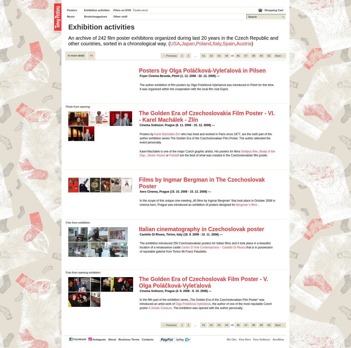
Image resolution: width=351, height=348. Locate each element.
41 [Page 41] (203, 55)
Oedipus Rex (249, 151)
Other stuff (120, 16)
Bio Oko (231, 339)
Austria (244, 43)
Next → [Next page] (279, 55)
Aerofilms (278, 339)
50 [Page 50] (268, 55)
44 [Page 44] (226, 55)
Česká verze (140, 10)
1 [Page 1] (182, 55)
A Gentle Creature (160, 308)
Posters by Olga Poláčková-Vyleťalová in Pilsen (202, 70)
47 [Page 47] (245, 55)
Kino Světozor (261, 339)
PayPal (175, 339)
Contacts (148, 339)
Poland (203, 43)
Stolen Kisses (156, 155)
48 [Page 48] (253, 55)
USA (175, 43)
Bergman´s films (246, 205)
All (91, 55)
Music (71, 16)
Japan (188, 43)
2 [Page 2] (188, 55)
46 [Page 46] (238, 55)
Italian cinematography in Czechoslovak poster (201, 229)
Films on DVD (122, 10)
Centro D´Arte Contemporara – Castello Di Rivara (213, 247)
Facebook (79, 339)
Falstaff (174, 155)
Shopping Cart (273, 10)
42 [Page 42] (211, 55)
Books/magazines (95, 16)
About (112, 339)
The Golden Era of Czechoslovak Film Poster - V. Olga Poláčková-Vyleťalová (203, 282)
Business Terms (128, 339)
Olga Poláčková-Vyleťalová (193, 304)
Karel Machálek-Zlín (167, 134)
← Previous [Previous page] (170, 55)
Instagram (99, 339)
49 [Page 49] (261, 55)
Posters (72, 10)
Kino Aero (245, 339)
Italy (217, 43)
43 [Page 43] (218, 55)
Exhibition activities (97, 10)
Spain (229, 43)
